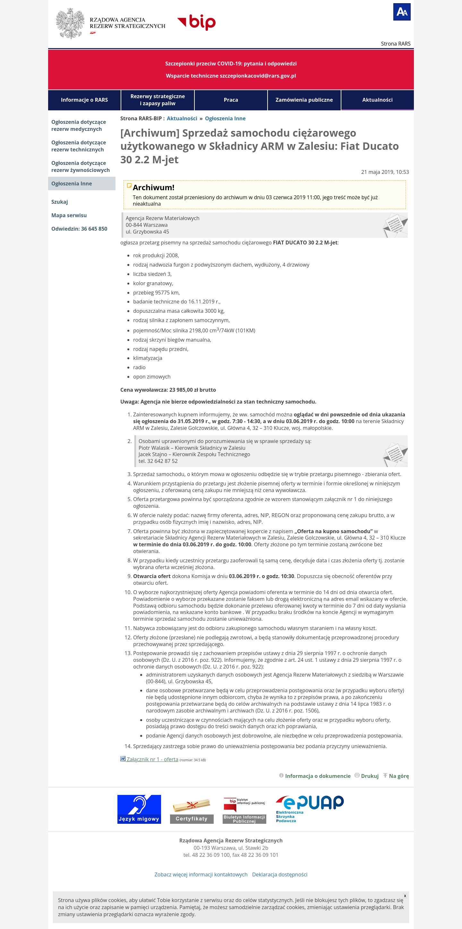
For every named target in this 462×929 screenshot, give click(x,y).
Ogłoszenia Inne (71, 183)
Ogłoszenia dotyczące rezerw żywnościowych (80, 166)
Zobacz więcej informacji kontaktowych (201, 874)
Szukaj (59, 201)
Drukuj (370, 776)
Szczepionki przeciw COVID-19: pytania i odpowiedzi (231, 63)
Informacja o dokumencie (318, 776)
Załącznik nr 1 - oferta (149, 759)
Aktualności (378, 99)
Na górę (399, 776)
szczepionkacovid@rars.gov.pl (258, 75)
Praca (231, 99)
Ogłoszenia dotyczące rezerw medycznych (78, 125)
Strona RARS (396, 43)
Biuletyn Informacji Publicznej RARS (155, 22)
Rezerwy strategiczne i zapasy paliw (158, 100)
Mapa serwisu (69, 215)
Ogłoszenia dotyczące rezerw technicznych (78, 146)
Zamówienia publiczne (304, 99)
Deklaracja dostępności (279, 874)
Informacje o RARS (84, 99)
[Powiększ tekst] (402, 12)
